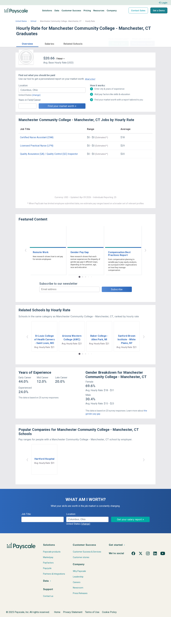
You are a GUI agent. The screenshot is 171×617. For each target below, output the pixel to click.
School (33, 21)
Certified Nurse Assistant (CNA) (36, 137)
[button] (27, 43)
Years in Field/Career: (30, 99)
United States (21, 21)
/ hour (59, 58)
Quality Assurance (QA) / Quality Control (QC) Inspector (49, 153)
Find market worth (142, 43)
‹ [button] (26, 250)
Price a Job (118, 43)
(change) (36, 95)
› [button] (145, 250)
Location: (23, 85)
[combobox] (52, 90)
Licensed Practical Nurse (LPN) (36, 145)
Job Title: (26, 514)
